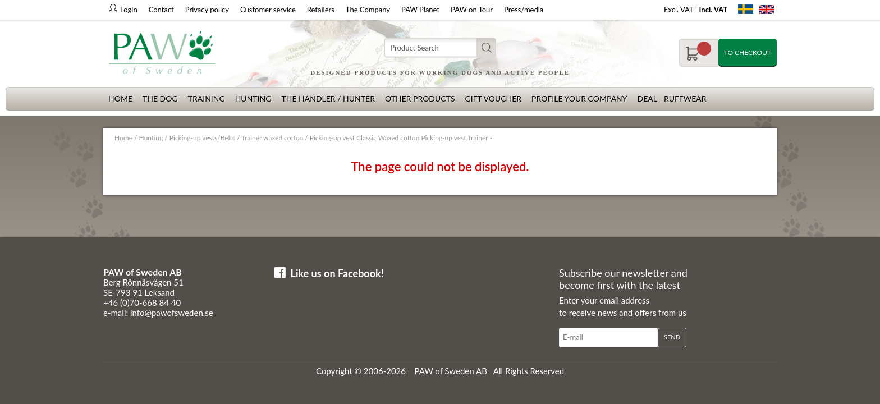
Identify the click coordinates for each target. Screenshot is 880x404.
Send (672, 337)
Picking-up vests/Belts (202, 138)
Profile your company (579, 98)
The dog (160, 98)
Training (206, 98)
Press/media (523, 9)
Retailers (320, 9)
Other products (420, 98)
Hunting (253, 98)
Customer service (268, 9)
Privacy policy (207, 9)
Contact (161, 9)
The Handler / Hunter (327, 98)
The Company (368, 9)
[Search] (440, 48)
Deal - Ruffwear (672, 98)
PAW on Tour (472, 9)
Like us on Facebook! (337, 273)
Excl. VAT (679, 9)
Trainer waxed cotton (272, 138)
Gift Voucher (493, 98)
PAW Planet (420, 9)
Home (120, 98)
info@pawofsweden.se (171, 312)
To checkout (747, 52)
